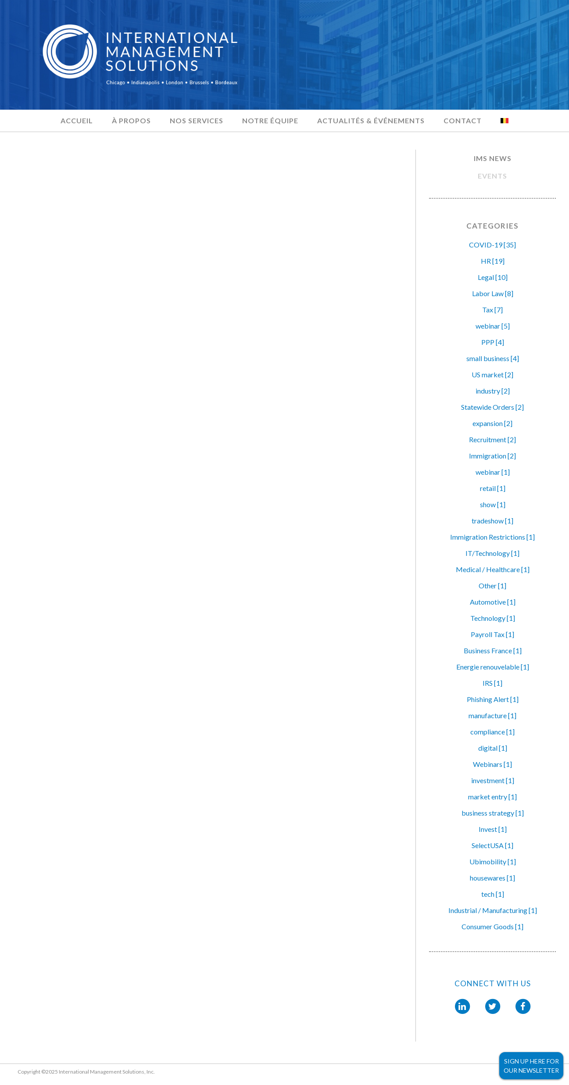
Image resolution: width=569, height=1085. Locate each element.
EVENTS (492, 176)
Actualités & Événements (371, 120)
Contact (463, 120)
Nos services (196, 120)
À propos (131, 120)
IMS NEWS (493, 158)
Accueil (77, 120)
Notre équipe (270, 120)
